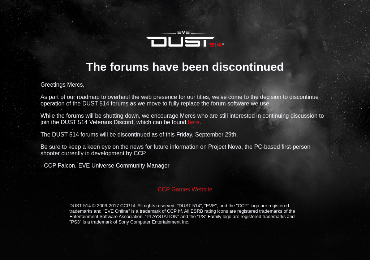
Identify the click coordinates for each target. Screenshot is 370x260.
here (193, 122)
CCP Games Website (185, 189)
